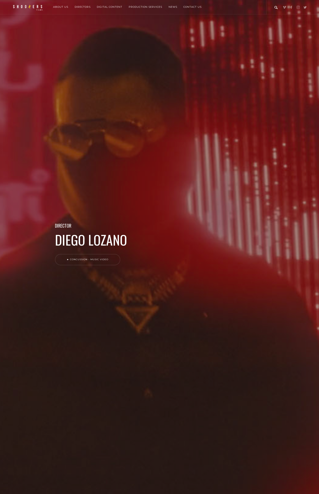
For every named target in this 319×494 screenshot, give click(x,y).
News (173, 6)
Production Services (145, 6)
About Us (60, 6)
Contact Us (192, 6)
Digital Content (109, 6)
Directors (83, 6)
